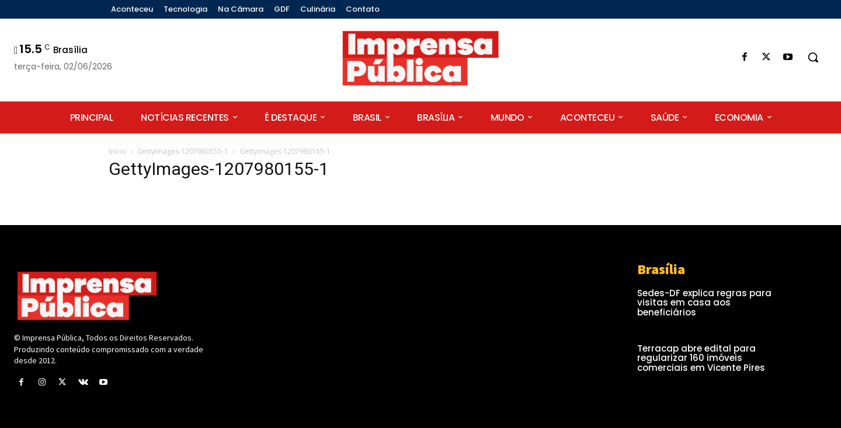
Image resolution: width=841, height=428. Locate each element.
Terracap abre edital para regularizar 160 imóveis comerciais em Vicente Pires (701, 358)
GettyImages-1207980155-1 (182, 151)
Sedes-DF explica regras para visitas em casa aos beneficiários (704, 302)
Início (117, 151)
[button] (813, 57)
